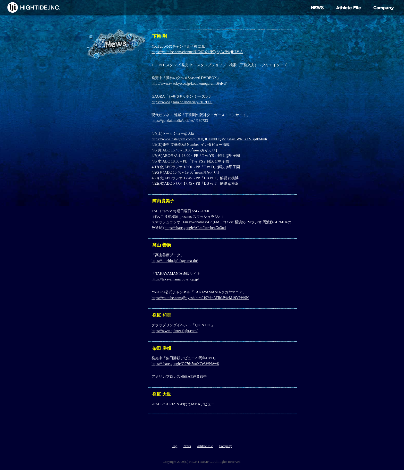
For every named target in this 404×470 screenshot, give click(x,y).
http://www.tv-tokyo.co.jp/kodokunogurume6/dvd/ (189, 83)
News (187, 446)
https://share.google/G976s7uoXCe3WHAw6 (185, 364)
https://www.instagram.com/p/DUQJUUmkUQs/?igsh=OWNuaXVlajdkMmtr (209, 139)
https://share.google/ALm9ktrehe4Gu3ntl (195, 228)
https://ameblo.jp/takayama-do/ (175, 261)
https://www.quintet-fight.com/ (174, 331)
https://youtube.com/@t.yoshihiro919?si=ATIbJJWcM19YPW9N (200, 298)
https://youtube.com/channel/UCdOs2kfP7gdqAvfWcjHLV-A (197, 52)
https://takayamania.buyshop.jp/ (175, 279)
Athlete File (205, 446)
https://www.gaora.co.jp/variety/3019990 (182, 102)
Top (174, 446)
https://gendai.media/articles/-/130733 (180, 120)
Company (225, 446)
